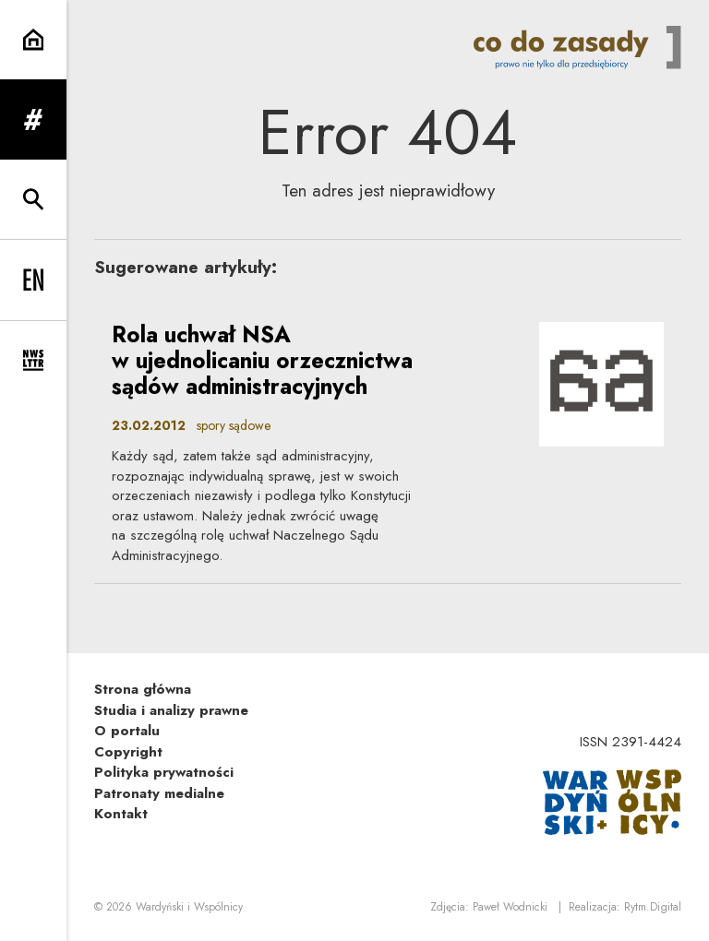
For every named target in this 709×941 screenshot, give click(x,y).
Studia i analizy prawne (171, 710)
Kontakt (121, 814)
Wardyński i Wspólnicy (189, 907)
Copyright (128, 752)
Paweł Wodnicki (510, 907)
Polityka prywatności (164, 772)
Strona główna (142, 689)
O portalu (127, 731)
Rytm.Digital (652, 907)
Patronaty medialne (159, 793)
